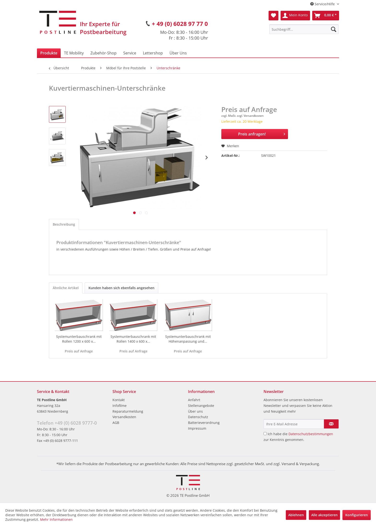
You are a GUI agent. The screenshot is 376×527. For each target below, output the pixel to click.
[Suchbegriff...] (304, 29)
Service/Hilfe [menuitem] (323, 4)
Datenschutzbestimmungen (310, 434)
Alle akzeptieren (324, 515)
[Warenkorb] (325, 15)
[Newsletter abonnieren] (331, 424)
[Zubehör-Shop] (103, 53)
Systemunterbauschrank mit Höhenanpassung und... (188, 339)
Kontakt (118, 400)
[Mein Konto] (295, 15)
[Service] (130, 53)
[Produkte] (49, 53)
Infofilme (119, 405)
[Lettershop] (153, 53)
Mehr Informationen (56, 519)
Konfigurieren (356, 515)
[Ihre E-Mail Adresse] (294, 424)
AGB (115, 422)
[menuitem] (304, 29)
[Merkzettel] (273, 15)
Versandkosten (124, 417)
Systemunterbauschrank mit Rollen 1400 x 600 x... (133, 339)
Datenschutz (198, 417)
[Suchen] (334, 29)
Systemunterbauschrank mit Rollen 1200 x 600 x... (79, 339)
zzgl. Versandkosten (250, 116)
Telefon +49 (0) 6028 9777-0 (67, 423)
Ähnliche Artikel (66, 288)
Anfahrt (194, 400)
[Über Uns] (178, 53)
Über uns (195, 411)
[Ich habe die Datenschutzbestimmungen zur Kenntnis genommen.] (265, 433)
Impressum (197, 428)
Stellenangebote (201, 405)
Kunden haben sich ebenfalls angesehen (121, 288)
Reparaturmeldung (127, 411)
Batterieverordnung (204, 422)
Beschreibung (64, 224)
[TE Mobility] (74, 53)
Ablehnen (296, 515)
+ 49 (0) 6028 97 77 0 (180, 24)
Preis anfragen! (261, 133)
